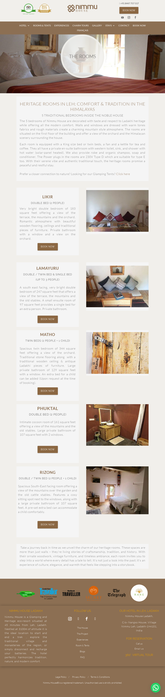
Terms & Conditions (100, 677)
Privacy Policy (78, 677)
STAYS (108, 25)
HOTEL (22, 25)
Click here (123, 174)
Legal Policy (61, 677)
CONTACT (123, 25)
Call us (139, 643)
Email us (139, 648)
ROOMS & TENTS (42, 25)
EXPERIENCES (61, 25)
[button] (155, 687)
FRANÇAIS (82, 30)
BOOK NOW (129, 10)
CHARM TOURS (81, 25)
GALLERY (97, 25)
